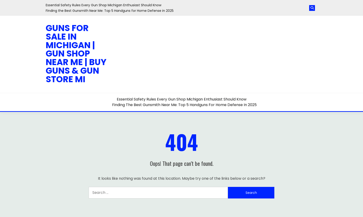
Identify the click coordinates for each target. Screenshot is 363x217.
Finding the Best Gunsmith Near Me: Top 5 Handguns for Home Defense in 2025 (110, 10)
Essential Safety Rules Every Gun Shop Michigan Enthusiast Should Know (103, 5)
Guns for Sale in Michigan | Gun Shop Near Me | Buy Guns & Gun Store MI (76, 53)
